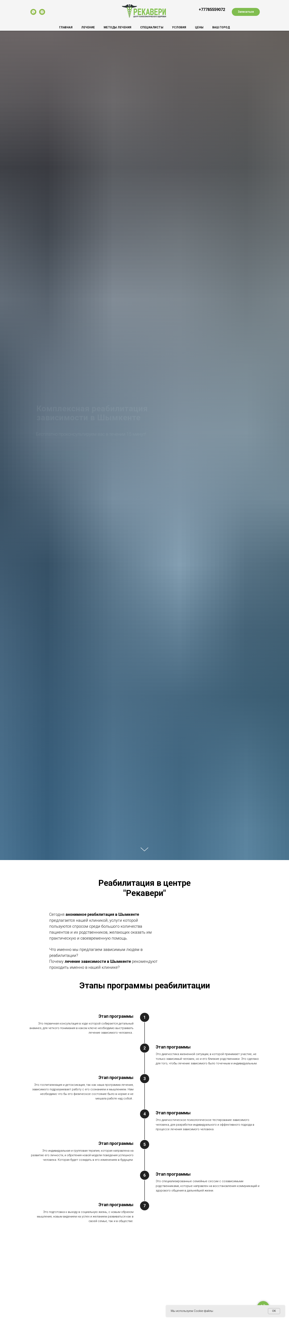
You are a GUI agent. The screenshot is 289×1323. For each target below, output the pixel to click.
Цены (199, 27)
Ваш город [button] (221, 27)
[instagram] (42, 12)
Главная (66, 27)
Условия (179, 27)
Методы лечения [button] (117, 27)
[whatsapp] (33, 12)
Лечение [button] (88, 27)
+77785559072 (212, 9)
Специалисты (151, 27)
